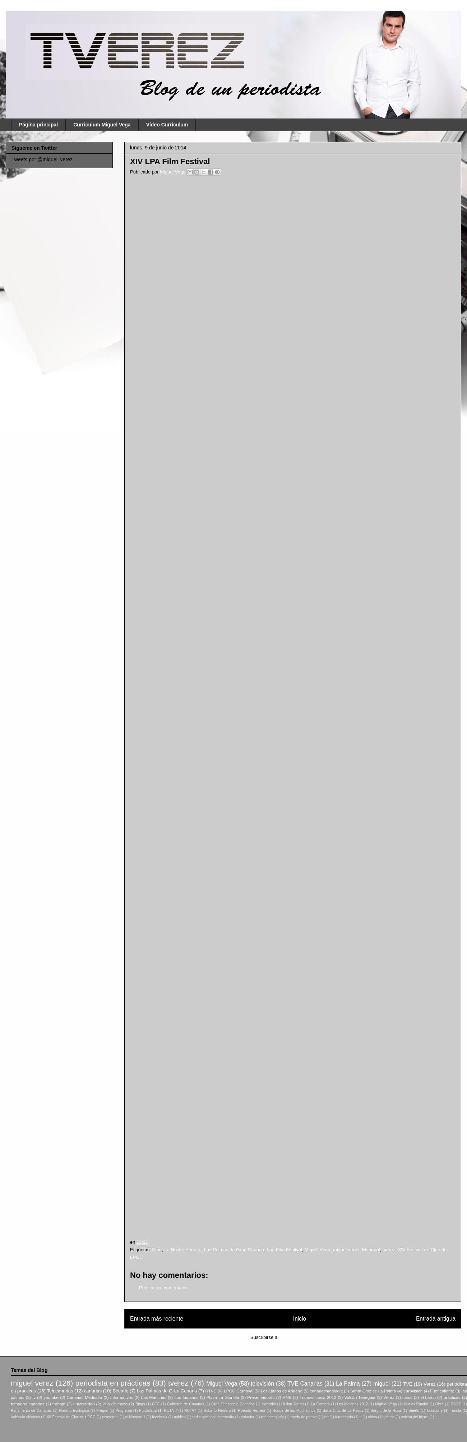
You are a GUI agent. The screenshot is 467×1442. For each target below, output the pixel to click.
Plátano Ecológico (74, 1411)
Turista (455, 1411)
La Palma (348, 1384)
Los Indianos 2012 (352, 1404)
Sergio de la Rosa (386, 1411)
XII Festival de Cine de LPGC (71, 1417)
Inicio (299, 1319)
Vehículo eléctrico (25, 1417)
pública (180, 1417)
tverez (389, 1249)
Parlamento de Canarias (31, 1411)
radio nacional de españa (213, 1417)
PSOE (456, 1404)
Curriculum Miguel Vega (101, 124)
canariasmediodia (326, 1390)
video (372, 1417)
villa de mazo (115, 1403)
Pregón (102, 1411)
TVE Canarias (305, 1384)
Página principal (38, 124)
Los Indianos (186, 1397)
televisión (262, 1384)
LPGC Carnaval (238, 1390)
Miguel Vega (173, 172)
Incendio (269, 1404)
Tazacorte (434, 1411)
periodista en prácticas (112, 1383)
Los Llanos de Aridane (281, 1390)
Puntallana (148, 1411)
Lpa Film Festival (284, 1249)
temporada (344, 1417)
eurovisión (412, 1390)
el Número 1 (135, 1417)
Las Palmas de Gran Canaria (234, 1249)
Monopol (371, 1249)
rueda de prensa (304, 1417)
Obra (439, 1404)
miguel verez (346, 1249)
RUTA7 (190, 1411)
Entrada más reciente (156, 1319)
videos (389, 1417)
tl (360, 1417)
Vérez (388, 1397)
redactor (247, 1417)
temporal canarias (28, 1403)
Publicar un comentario (163, 1287)
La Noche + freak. (182, 1249)
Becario (120, 1391)
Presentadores (260, 1397)
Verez (429, 1384)
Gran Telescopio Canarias (233, 1404)
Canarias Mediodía (84, 1397)
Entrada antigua (436, 1319)
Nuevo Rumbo (416, 1404)
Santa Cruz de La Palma (373, 1390)
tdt (326, 1417)
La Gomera (320, 1404)
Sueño (413, 1411)
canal (407, 1397)
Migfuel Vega (386, 1404)
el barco (427, 1397)
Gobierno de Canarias (185, 1404)
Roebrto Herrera (251, 1411)
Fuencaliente (442, 1390)
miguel (381, 1384)
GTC (156, 1404)
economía (110, 1417)
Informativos (121, 1397)
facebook (159, 1417)
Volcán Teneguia (359, 1397)
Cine (157, 1249)
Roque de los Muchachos (293, 1411)
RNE (287, 1397)
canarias (93, 1391)
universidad (84, 1403)
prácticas (452, 1397)
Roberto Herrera (217, 1411)
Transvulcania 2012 (318, 1397)
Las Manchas (153, 1397)
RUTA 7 (170, 1411)
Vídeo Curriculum (167, 124)
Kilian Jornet (293, 1404)
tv (34, 1397)
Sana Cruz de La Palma (343, 1411)
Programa (124, 1411)
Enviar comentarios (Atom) (307, 1337)
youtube (51, 1397)
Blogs (140, 1404)
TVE (407, 1384)
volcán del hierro (415, 1417)
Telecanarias (60, 1391)
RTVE (210, 1390)
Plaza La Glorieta (223, 1397)
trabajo (58, 1403)
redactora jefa (272, 1417)
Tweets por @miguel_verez (42, 159)
